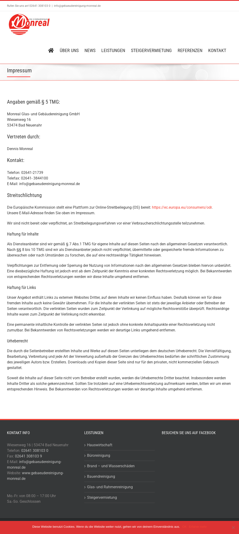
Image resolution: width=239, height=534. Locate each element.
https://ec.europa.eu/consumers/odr (182, 207)
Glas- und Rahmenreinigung (110, 487)
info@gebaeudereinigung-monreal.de (77, 5)
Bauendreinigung (101, 476)
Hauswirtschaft (99, 445)
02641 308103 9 (28, 456)
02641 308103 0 (34, 450)
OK (184, 526)
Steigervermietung (102, 497)
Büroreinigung (98, 455)
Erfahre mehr (198, 526)
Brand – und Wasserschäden (111, 466)
